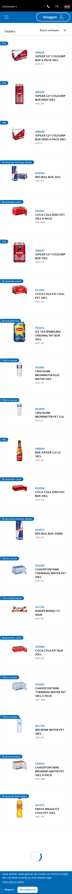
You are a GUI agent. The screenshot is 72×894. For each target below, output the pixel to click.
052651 (39, 327)
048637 (39, 250)
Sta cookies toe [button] (28, 889)
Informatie (9, 6)
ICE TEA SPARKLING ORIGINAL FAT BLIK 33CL (48, 335)
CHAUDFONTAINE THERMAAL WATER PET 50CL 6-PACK (50, 692)
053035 (39, 684)
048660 (39, 448)
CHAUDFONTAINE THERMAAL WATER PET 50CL (50, 573)
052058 (39, 488)
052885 (39, 367)
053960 (39, 173)
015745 (39, 607)
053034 (39, 565)
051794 (39, 725)
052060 (39, 646)
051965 (39, 290)
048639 (39, 92)
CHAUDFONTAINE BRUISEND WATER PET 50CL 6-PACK (50, 771)
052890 (39, 409)
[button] (53, 17)
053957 (39, 529)
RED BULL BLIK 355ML (49, 533)
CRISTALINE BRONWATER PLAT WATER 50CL (47, 375)
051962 (39, 210)
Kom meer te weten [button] (13, 882)
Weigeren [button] (9, 889)
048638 (39, 131)
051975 (39, 805)
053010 (39, 763)
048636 (39, 52)
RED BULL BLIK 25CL (48, 177)
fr (56, 6)
